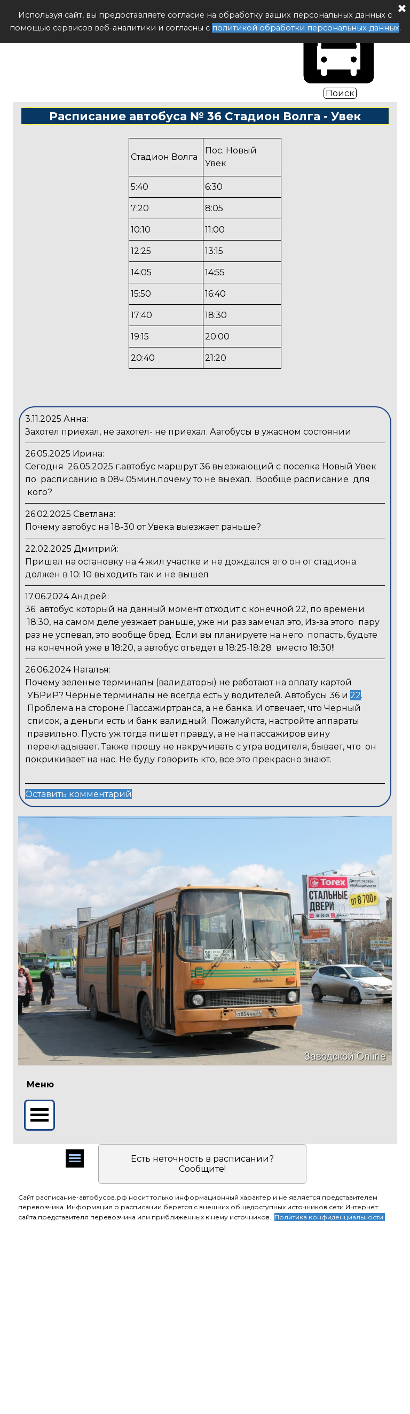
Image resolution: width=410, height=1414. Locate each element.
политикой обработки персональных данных (305, 28)
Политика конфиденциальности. (329, 1217)
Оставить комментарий (78, 794)
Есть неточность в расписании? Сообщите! (202, 1164)
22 (355, 695)
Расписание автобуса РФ (149, 49)
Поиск (340, 93)
